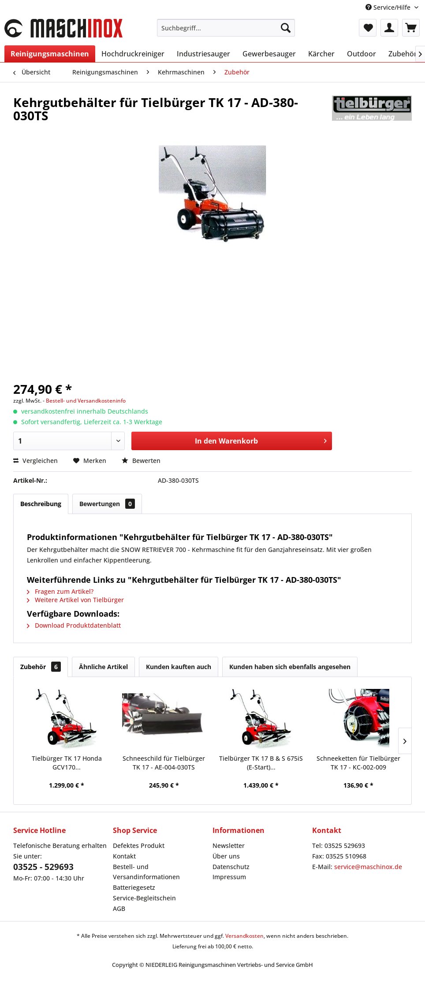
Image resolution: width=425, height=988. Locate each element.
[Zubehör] (402, 53)
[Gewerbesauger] (269, 53)
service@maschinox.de (368, 866)
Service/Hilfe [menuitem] (388, 7)
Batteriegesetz (134, 887)
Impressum (229, 877)
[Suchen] (285, 28)
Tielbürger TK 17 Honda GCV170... (67, 762)
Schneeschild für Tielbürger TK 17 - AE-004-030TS (164, 762)
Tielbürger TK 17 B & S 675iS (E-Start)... (261, 762)
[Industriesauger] (203, 53)
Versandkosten (244, 936)
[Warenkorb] (411, 28)
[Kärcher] (321, 53)
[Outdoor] (361, 53)
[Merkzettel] (368, 28)
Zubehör (40, 666)
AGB (119, 908)
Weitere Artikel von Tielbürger (75, 600)
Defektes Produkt (138, 845)
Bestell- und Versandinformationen (146, 871)
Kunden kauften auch (178, 666)
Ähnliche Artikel (103, 666)
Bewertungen (107, 504)
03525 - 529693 (43, 867)
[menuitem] (226, 28)
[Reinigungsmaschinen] (49, 53)
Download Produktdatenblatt (74, 625)
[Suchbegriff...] (226, 28)
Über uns (226, 856)
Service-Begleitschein (144, 898)
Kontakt (124, 856)
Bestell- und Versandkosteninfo (86, 400)
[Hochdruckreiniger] (133, 53)
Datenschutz (231, 866)
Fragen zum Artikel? (60, 591)
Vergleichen (35, 460)
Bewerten (141, 460)
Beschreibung (40, 504)
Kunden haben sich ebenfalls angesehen (289, 666)
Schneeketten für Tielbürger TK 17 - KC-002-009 (358, 762)
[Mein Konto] (389, 28)
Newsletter (228, 845)
